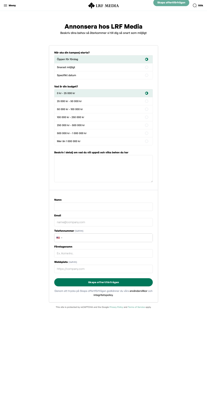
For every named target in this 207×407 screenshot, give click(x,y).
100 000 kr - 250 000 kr (70, 117)
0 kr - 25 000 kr (66, 93)
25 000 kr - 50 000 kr (69, 101)
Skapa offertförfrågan (171, 5)
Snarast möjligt (66, 67)
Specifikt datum (66, 75)
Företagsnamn (63, 246)
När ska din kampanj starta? (72, 52)
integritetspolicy (103, 295)
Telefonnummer (68, 230)
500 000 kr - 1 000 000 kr (72, 133)
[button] (59, 238)
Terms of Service (136, 307)
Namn (58, 199)
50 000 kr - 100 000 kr (70, 109)
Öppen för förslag (67, 59)
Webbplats (65, 262)
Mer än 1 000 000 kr (68, 141)
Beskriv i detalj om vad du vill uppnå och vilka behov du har (91, 152)
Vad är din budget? (66, 86)
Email (57, 215)
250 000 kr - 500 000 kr (71, 125)
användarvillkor (138, 291)
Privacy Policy (116, 307)
